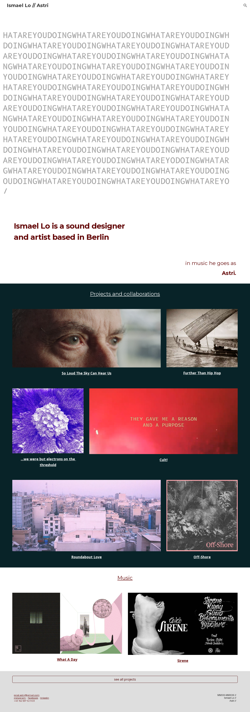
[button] (245, 5)
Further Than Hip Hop (202, 373)
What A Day (67, 659)
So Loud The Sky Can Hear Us (86, 373)
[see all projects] (125, 679)
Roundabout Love (86, 557)
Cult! (164, 459)
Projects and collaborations (125, 294)
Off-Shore (202, 557)
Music (125, 578)
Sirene (182, 660)
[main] (76, 236)
